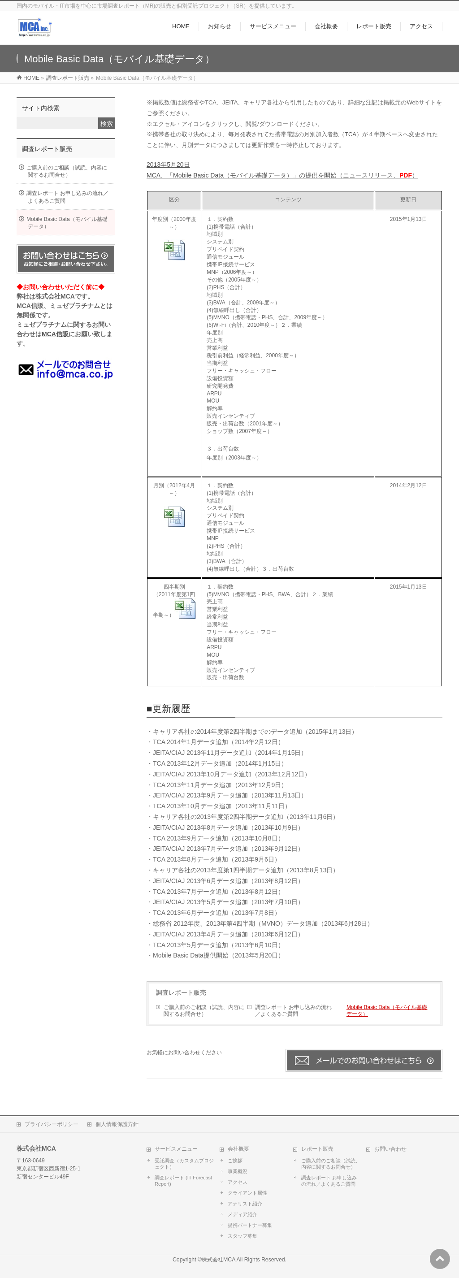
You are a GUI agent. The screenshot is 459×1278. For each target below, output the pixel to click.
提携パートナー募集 (250, 1225)
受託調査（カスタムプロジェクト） (184, 1164)
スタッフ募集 (242, 1236)
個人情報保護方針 (117, 1124)
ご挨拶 (235, 1160)
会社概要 (238, 1149)
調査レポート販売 (181, 992)
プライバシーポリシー (51, 1124)
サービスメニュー (176, 1149)
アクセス (237, 1182)
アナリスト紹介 (245, 1203)
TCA (350, 134)
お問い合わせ (390, 1149)
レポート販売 (317, 1149)
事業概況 (237, 1171)
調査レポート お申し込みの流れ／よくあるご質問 (293, 1010)
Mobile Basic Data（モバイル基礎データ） (387, 1010)
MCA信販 (55, 334)
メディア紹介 (242, 1214)
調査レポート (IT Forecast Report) (183, 1181)
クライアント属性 (247, 1193)
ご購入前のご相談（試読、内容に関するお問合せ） (204, 1010)
